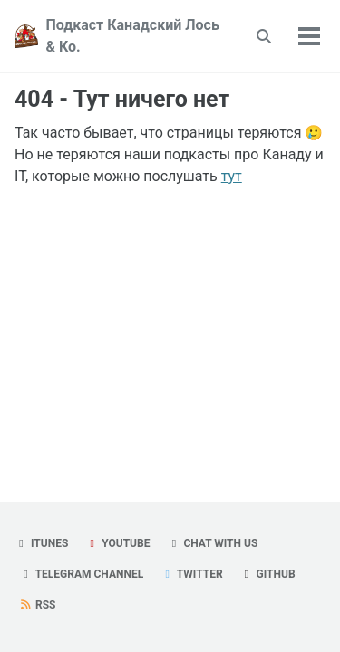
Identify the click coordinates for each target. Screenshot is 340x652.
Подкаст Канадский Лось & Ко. (132, 35)
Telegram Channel (81, 574)
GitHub (268, 574)
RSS (37, 605)
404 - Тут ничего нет (122, 99)
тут (231, 176)
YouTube (117, 543)
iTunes (41, 543)
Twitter (191, 574)
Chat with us (212, 543)
